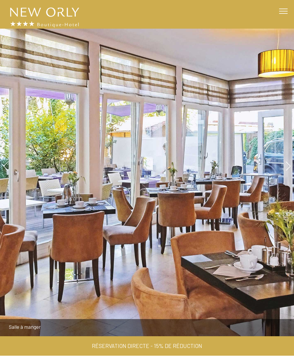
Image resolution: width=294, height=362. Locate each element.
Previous (5, 166)
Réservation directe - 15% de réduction (147, 346)
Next (288, 166)
